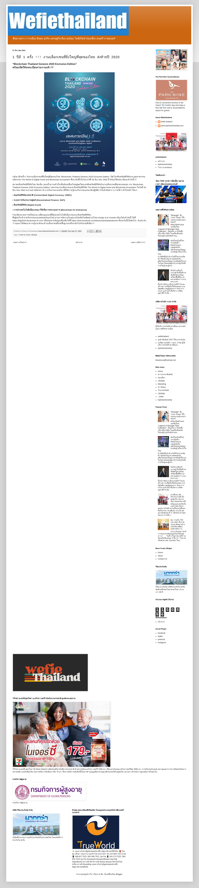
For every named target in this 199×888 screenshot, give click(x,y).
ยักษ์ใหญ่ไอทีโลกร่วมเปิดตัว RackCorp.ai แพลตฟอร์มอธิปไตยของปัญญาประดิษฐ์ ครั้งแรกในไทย (172, 247)
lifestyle (34, 235)
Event (28, 235)
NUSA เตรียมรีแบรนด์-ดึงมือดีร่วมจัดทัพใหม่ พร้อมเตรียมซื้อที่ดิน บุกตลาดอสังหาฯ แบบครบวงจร (178, 276)
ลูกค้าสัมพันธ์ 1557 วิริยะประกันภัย (171, 340)
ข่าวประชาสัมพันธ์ (165, 374)
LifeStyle (161, 393)
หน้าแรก (79, 242)
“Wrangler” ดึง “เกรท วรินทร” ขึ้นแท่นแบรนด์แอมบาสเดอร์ (178, 218)
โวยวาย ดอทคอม (165, 167)
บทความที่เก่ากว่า (138, 242)
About (160, 556)
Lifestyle (161, 381)
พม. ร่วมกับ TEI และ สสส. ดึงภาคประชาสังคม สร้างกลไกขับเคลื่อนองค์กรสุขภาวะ (178, 524)
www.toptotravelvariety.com (172, 126)
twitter (160, 636)
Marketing (162, 384)
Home (160, 371)
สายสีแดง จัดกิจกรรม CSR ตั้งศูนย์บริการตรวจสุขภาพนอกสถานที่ (178, 498)
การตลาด (21, 235)
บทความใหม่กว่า (20, 242)
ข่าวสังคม (162, 387)
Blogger (119, 874)
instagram (162, 642)
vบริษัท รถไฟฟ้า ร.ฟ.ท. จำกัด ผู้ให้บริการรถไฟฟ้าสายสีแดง (171, 344)
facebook (161, 633)
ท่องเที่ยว (161, 378)
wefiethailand (163, 336)
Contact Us (162, 559)
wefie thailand (166, 122)
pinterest (161, 639)
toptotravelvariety (165, 164)
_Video (161, 397)
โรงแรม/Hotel (163, 390)
